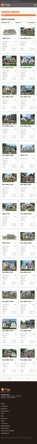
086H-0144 (6, 38)
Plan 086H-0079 (7, 126)
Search (3, 15)
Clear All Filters (15, 12)
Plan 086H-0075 (26, 301)
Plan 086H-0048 (26, 214)
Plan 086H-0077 (25, 38)
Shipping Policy (5, 426)
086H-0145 (6, 214)
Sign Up (4, 1)
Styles (2, 404)
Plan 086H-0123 (7, 272)
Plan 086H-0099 (26, 67)
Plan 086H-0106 (25, 126)
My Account (9, 1)
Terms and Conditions (7, 431)
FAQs (2, 413)
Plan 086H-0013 (7, 184)
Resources (4, 418)
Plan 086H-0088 (7, 301)
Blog (2, 416)
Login (2, 1)
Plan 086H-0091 (25, 184)
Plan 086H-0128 (7, 331)
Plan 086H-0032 (7, 360)
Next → (28, 378)
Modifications (5, 411)
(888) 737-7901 (5, 392)
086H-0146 (6, 243)
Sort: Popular (32, 22)
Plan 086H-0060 (7, 155)
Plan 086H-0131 (25, 97)
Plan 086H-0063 (7, 67)
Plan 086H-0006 (26, 243)
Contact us (4, 423)
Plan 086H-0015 (25, 331)
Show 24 (18, 22)
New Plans (4, 408)
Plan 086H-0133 (25, 272)
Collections (4, 406)
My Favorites (15, 1)
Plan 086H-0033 (7, 97)
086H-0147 (24, 155)
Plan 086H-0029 (25, 360)
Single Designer (5, 12)
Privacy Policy (5, 428)
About (3, 421)
